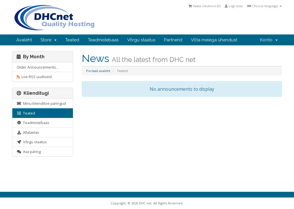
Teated (72, 39)
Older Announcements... (38, 67)
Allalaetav (28, 132)
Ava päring (29, 151)
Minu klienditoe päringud (41, 103)
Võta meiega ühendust (214, 39)
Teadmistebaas (103, 39)
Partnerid (173, 39)
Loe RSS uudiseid (34, 76)
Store (48, 39)
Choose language (264, 6)
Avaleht (24, 39)
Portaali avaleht (98, 71)
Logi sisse (234, 6)
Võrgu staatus (141, 39)
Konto (269, 39)
